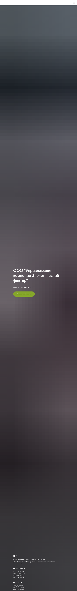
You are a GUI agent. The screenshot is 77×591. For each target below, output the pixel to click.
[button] (24, 294)
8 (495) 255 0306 (19, 586)
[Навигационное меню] (74, 3)
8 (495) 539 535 (20, 587)
